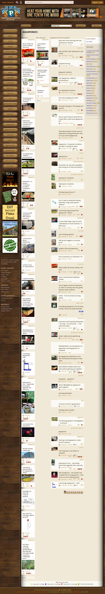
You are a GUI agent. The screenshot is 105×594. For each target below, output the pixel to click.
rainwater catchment (92, 74)
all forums (10, 166)
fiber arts (10, 93)
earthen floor (90, 98)
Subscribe (10, 2)
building (10, 46)
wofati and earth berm (92, 55)
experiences (10, 124)
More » (24, 577)
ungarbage (10, 77)
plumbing (89, 85)
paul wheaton (76, 592)
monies (10, 62)
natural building (90, 59)
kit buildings (89, 110)
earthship (89, 100)
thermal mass (90, 113)
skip (10, 119)
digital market (10, 145)
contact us (20, 592)
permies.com (10, 150)
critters (10, 41)
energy (10, 57)
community (10, 83)
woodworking (90, 78)
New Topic (97, 25)
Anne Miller (89, 41)
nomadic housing (91, 103)
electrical (88, 88)
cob (87, 64)
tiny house (89, 69)
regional (10, 109)
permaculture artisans (10, 103)
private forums (10, 161)
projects (10, 140)
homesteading (10, 51)
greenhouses (90, 61)
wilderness (10, 88)
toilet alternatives (91, 71)
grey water (89, 83)
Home (4, 2)
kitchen (10, 67)
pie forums (10, 155)
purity (10, 72)
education (10, 114)
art (10, 98)
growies (10, 36)
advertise (27, 592)
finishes (88, 90)
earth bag (89, 108)
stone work (89, 95)
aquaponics (30, 32)
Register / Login (97, 2)
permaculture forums (10, 31)
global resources (10, 129)
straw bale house (91, 66)
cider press (10, 135)
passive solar (90, 80)
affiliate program (35, 592)
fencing (88, 93)
